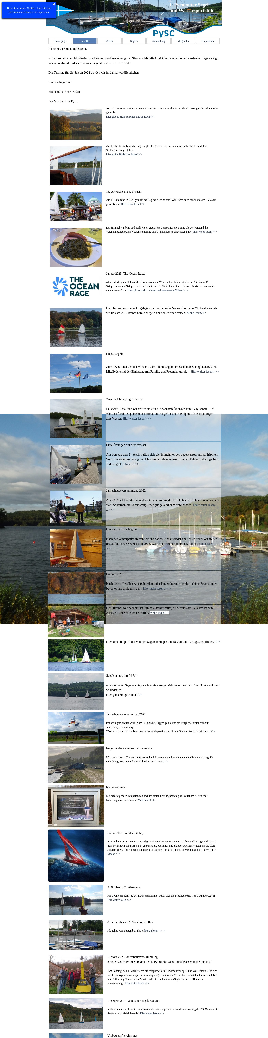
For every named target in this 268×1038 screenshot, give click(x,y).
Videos (111, 853)
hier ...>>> (132, 464)
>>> (217, 642)
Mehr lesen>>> (196, 313)
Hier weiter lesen (149, 1002)
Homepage (60, 40)
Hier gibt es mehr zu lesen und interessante (150, 290)
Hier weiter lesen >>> (133, 204)
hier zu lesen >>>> (154, 927)
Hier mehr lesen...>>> (157, 588)
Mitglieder (183, 40)
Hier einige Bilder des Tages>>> (124, 154)
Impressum (208, 40)
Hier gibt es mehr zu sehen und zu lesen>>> (130, 116)
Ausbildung (158, 40)
